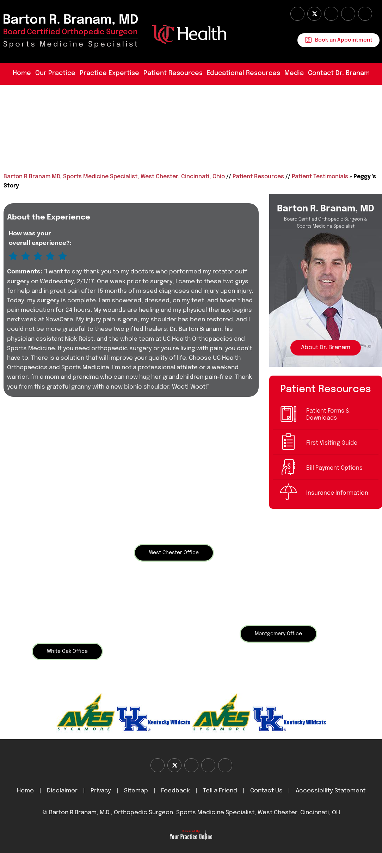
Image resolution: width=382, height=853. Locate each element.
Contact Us (266, 791)
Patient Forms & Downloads (328, 414)
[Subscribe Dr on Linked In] (365, 14)
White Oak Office (67, 651)
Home (22, 73)
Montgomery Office (278, 633)
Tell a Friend (220, 791)
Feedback (175, 791)
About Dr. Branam (325, 348)
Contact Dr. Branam (339, 73)
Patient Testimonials (320, 177)
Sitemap (136, 791)
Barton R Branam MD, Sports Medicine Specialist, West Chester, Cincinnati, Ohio (114, 177)
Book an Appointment (343, 40)
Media (294, 73)
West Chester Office (174, 552)
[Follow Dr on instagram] (348, 14)
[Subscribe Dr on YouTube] (331, 14)
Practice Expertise (109, 73)
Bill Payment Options (334, 468)
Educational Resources (243, 73)
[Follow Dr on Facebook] (297, 14)
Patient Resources (173, 73)
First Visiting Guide (331, 443)
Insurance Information (337, 493)
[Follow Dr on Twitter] (314, 14)
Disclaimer (63, 791)
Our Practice (55, 73)
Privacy (101, 791)
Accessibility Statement (330, 791)
